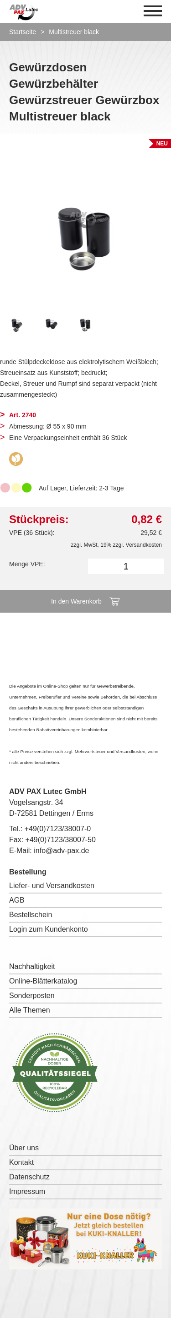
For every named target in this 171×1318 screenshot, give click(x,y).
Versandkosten (144, 545)
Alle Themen (29, 1010)
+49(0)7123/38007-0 (58, 829)
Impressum (27, 1191)
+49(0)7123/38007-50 (61, 840)
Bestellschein (30, 915)
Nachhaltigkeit (32, 966)
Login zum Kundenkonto (48, 929)
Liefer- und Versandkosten (51, 885)
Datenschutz (29, 1177)
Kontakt (21, 1162)
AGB (17, 900)
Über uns (24, 1148)
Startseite (22, 31)
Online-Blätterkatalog (43, 981)
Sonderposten (32, 995)
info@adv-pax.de (61, 850)
